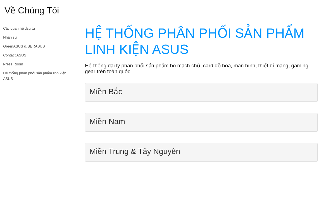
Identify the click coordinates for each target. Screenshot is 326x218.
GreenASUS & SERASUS (24, 46)
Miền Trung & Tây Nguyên (134, 151)
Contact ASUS (14, 55)
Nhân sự (10, 37)
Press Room (13, 64)
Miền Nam (107, 121)
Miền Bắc (105, 91)
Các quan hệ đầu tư (19, 28)
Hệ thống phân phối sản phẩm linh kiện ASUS (34, 76)
